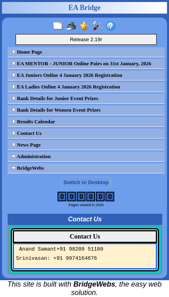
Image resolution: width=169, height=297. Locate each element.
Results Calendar (33, 121)
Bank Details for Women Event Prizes (56, 110)
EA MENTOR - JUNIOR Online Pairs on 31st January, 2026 (81, 63)
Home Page (27, 52)
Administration (31, 156)
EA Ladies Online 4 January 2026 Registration (66, 87)
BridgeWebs (28, 168)
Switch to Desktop (86, 182)
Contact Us (27, 133)
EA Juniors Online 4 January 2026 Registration (67, 75)
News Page (26, 145)
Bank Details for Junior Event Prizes (55, 98)
